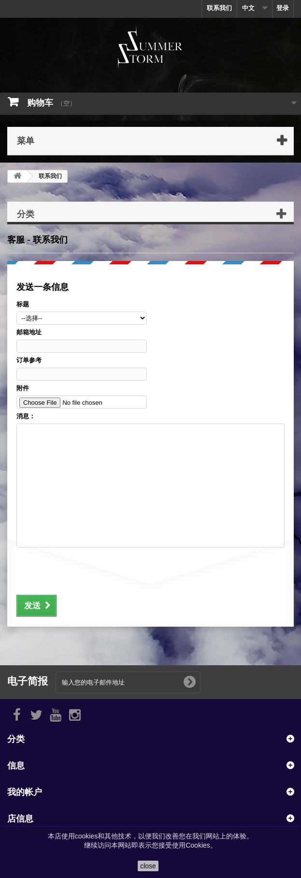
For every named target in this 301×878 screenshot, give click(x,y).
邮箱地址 (29, 332)
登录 (282, 8)
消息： (25, 416)
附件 (22, 388)
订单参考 (29, 360)
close (148, 866)
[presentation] (89, 570)
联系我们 (219, 8)
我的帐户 (24, 791)
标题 (22, 304)
